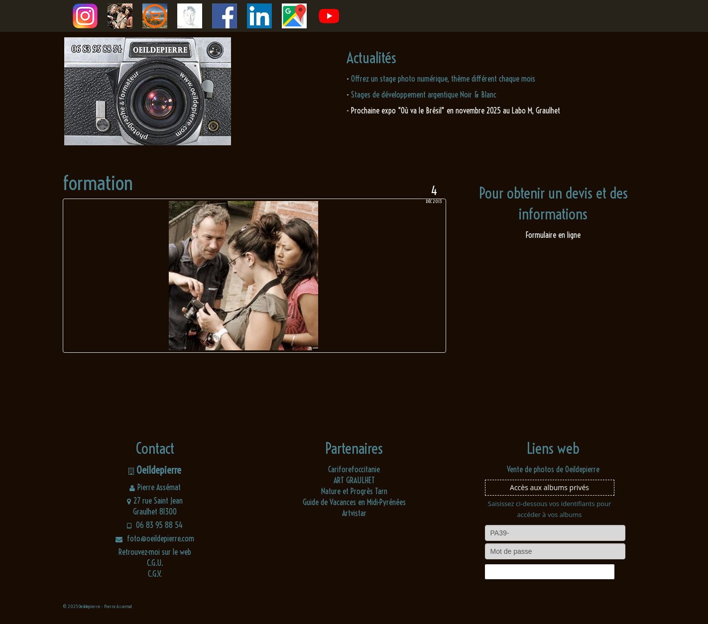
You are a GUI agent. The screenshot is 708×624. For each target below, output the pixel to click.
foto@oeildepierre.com (155, 538)
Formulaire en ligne (553, 235)
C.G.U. (155, 563)
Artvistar (354, 513)
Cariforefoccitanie (354, 469)
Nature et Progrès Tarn (354, 491)
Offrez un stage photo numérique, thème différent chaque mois (443, 79)
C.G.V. (155, 574)
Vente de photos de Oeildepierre (553, 469)
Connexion (549, 571)
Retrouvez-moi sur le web (154, 552)
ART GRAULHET (354, 480)
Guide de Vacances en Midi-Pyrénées (354, 502)
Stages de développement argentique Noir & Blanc (423, 95)
